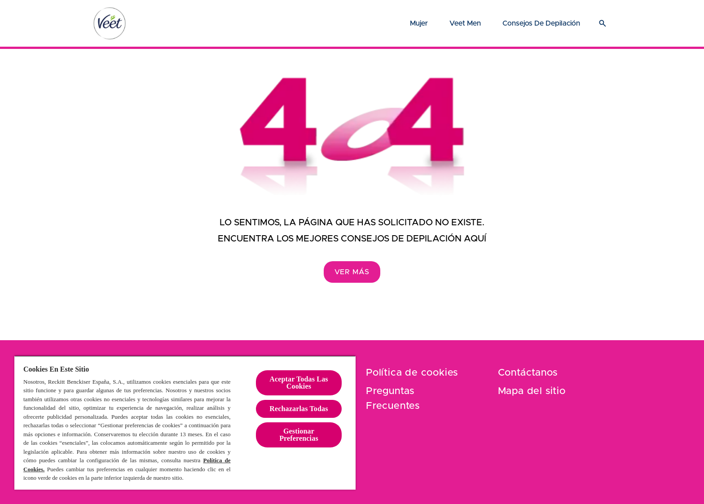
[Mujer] (419, 23)
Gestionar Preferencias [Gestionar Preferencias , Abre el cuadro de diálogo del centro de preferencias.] (298, 434)
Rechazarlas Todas (298, 408)
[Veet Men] (465, 23)
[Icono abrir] (602, 23)
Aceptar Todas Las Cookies (298, 382)
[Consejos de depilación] (541, 23)
